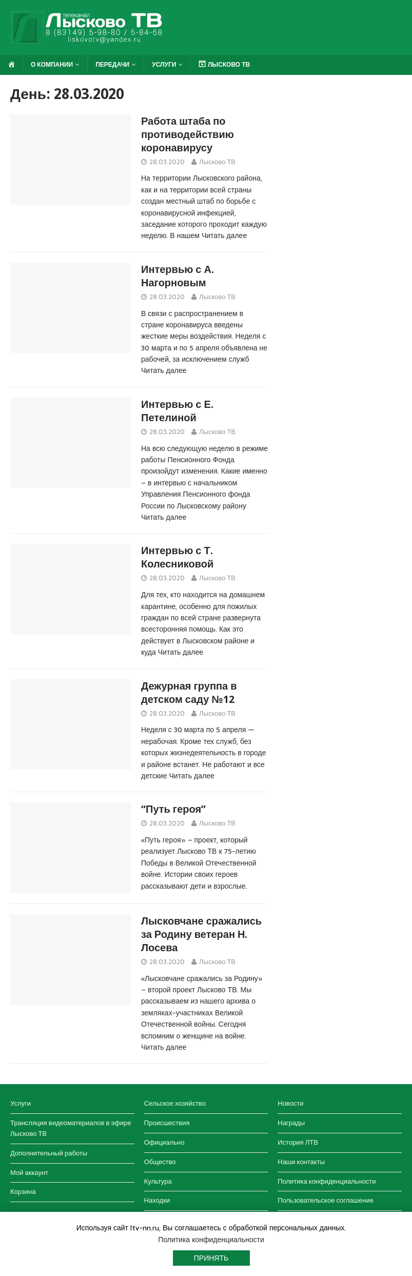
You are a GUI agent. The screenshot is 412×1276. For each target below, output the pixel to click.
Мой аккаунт (29, 1172)
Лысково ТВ (217, 161)
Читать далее (224, 235)
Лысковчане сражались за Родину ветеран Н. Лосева (201, 934)
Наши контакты (301, 1161)
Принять (211, 1258)
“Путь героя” (173, 809)
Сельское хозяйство (175, 1103)
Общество (160, 1161)
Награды (291, 1122)
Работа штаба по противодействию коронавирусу (187, 134)
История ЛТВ (298, 1142)
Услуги (164, 65)
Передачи (112, 65)
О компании (52, 65)
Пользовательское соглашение (326, 1200)
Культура (158, 1181)
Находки (157, 1200)
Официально (164, 1142)
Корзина (23, 1191)
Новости (290, 1103)
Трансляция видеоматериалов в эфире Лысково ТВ (70, 1128)
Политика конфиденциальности (327, 1181)
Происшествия (167, 1122)
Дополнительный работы (48, 1153)
